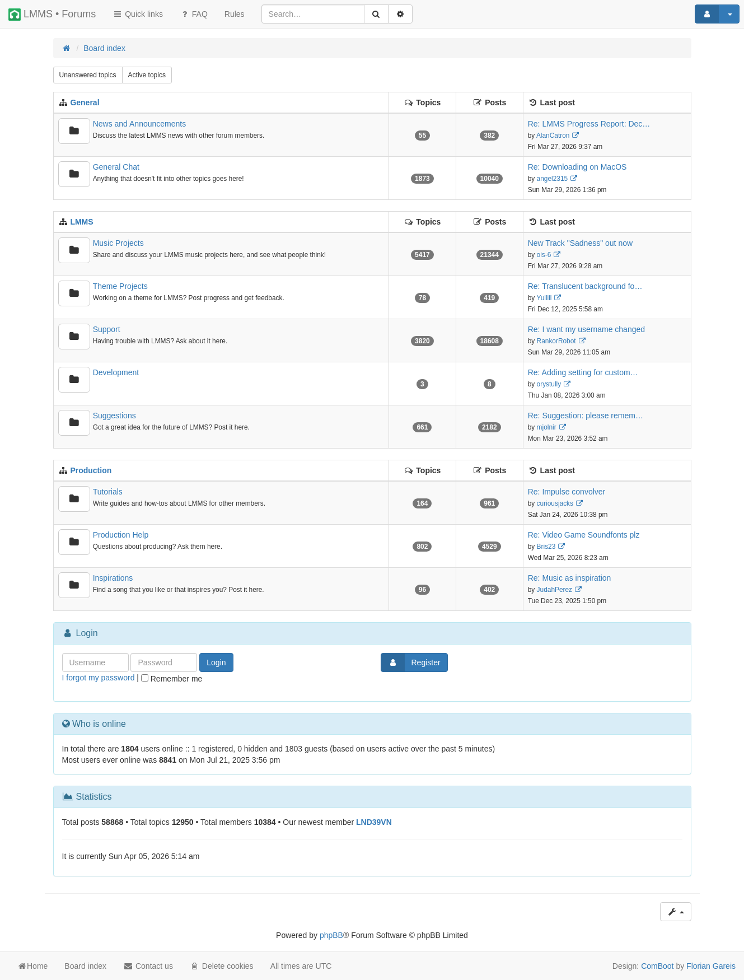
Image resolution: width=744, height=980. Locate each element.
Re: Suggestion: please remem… (585, 415)
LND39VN (374, 822)
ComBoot (657, 966)
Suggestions (114, 415)
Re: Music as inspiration (569, 577)
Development (116, 372)
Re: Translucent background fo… (585, 286)
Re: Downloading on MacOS (577, 166)
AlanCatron (553, 135)
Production (90, 470)
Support (106, 329)
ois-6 (544, 255)
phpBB (331, 935)
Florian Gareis (711, 966)
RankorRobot (556, 341)
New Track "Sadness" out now (580, 243)
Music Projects (118, 243)
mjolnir (546, 427)
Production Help (121, 534)
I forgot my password (98, 677)
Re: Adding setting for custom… (583, 372)
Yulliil (543, 298)
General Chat (116, 166)
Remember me (171, 678)
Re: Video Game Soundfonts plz (584, 534)
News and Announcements (139, 123)
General (84, 102)
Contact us (148, 966)
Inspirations (113, 577)
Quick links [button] (138, 14)
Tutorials (108, 491)
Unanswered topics (87, 75)
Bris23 (546, 546)
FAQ (194, 14)
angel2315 (552, 179)
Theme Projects (120, 286)
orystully (549, 384)
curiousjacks (555, 503)
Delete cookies (222, 966)
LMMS (81, 221)
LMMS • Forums (52, 14)
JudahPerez (554, 590)
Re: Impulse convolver (567, 491)
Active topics (147, 75)
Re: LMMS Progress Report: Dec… (589, 123)
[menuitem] (234, 14)
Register (411, 662)
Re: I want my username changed (586, 329)
